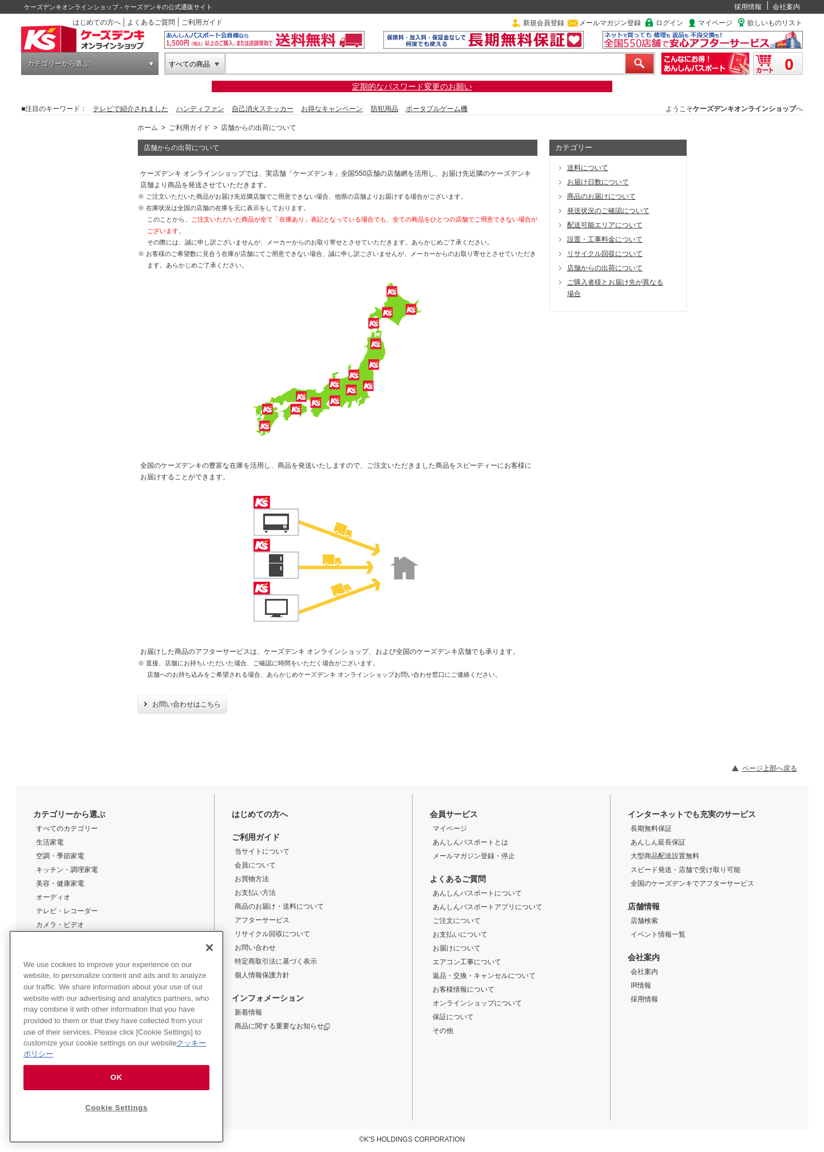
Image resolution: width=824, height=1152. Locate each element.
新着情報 (248, 1012)
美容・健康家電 (60, 883)
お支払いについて (460, 934)
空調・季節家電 (60, 856)
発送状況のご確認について (608, 211)
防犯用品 (384, 109)
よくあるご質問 (151, 22)
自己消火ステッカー (263, 109)
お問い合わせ (255, 948)
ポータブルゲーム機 (437, 109)
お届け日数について (598, 182)
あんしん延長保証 (658, 842)
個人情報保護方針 (262, 975)
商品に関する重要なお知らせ (282, 1026)
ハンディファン (200, 109)
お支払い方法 (255, 893)
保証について (453, 1017)
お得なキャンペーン (332, 109)
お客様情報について (463, 989)
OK (116, 1077)
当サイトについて (262, 851)
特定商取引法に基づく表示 (276, 961)
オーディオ (53, 897)
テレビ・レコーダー (67, 911)
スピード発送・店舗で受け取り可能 (685, 870)
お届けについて (457, 948)
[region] (116, 1036)
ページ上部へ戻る (769, 768)
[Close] (209, 947)
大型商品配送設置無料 (665, 856)
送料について (587, 168)
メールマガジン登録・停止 (474, 856)
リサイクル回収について (605, 254)
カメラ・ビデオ (60, 925)
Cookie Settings (116, 1107)
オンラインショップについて (477, 1003)
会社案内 (786, 7)
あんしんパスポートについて (477, 893)
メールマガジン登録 (610, 23)
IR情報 (641, 985)
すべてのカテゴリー (67, 828)
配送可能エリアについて (605, 225)
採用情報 (748, 7)
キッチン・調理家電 (67, 870)
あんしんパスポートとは (470, 842)
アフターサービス (262, 920)
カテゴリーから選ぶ (58, 64)
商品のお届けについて (601, 196)
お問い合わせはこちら (186, 704)
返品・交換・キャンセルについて (484, 976)
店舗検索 (644, 921)
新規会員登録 (543, 23)
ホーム (147, 128)
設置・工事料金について (605, 239)
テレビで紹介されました (130, 109)
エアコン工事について (467, 962)
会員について (255, 865)
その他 (443, 1031)
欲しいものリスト (774, 23)
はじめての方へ (97, 22)
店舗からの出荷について (605, 268)
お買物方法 (252, 879)
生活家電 (50, 842)
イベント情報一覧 (658, 934)
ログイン (669, 23)
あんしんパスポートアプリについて (487, 907)
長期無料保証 (651, 828)
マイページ (715, 23)
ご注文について (457, 921)
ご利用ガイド (202, 22)
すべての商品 (189, 64)
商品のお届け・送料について (279, 906)
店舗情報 (644, 906)
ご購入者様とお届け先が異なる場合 (615, 288)
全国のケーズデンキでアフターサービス (692, 883)
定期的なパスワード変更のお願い (412, 86)
